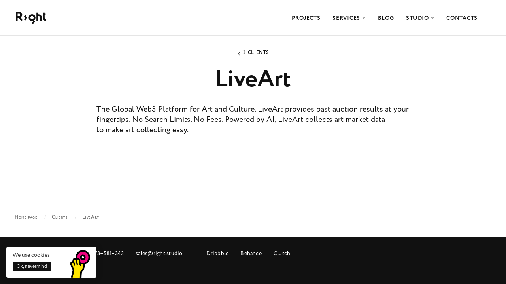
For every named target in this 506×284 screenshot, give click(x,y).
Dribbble (217, 253)
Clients (258, 52)
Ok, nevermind (32, 266)
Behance (251, 253)
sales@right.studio (159, 253)
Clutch (282, 253)
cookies (40, 255)
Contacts (462, 18)
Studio (420, 18)
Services (348, 18)
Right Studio (31, 18)
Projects (306, 18)
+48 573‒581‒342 (102, 253)
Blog (386, 18)
